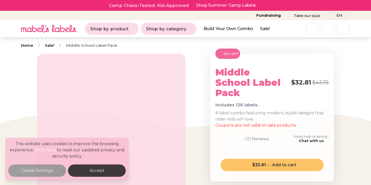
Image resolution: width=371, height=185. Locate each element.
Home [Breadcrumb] (27, 45)
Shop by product (111, 28)
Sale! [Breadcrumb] (49, 45)
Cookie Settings (37, 170)
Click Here (45, 149)
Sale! (265, 28)
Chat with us (311, 140)
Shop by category (168, 28)
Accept (97, 170)
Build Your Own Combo (228, 28)
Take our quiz (307, 15)
